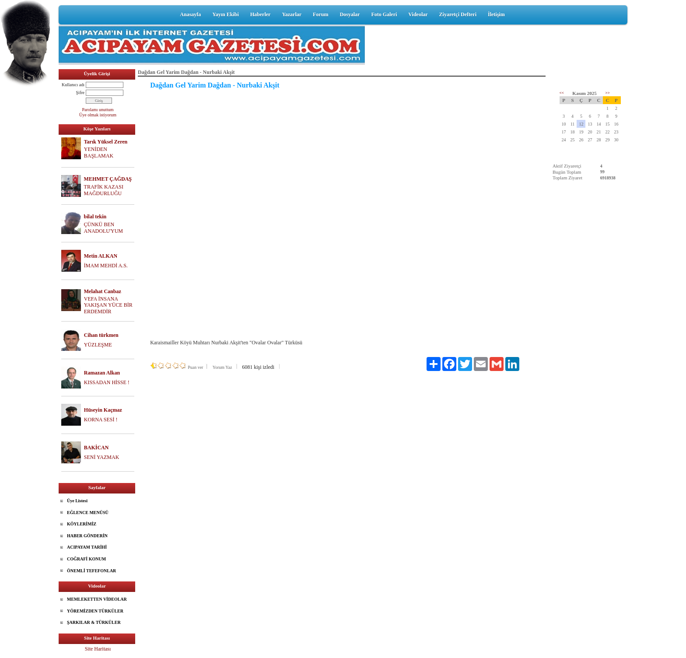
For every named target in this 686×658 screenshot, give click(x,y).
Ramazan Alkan (102, 373)
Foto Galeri (384, 14)
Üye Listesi (77, 500)
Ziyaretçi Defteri (457, 14)
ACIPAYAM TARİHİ (87, 547)
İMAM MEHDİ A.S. (106, 265)
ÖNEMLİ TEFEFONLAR (91, 570)
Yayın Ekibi (225, 14)
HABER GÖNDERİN (87, 535)
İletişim (496, 14)
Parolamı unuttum (98, 109)
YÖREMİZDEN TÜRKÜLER (95, 611)
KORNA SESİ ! (101, 419)
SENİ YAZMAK (101, 457)
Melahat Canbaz (102, 291)
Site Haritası (98, 649)
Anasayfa (190, 14)
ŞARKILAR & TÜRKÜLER (94, 622)
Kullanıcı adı (73, 84)
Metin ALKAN (100, 256)
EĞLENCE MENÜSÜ (87, 512)
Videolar (417, 14)
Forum (320, 14)
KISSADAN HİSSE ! (107, 382)
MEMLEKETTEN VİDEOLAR (97, 599)
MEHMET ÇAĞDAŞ (108, 179)
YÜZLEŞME (98, 345)
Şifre (80, 92)
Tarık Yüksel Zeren (106, 142)
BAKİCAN (96, 447)
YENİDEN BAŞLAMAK (98, 152)
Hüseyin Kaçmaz (103, 410)
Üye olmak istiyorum (97, 114)
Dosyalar (350, 14)
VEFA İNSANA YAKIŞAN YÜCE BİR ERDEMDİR (108, 305)
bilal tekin (95, 217)
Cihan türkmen (101, 335)
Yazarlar (291, 14)
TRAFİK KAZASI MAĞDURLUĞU (103, 190)
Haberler (260, 14)
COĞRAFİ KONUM (86, 558)
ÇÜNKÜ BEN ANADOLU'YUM (103, 227)
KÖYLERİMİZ (81, 524)
